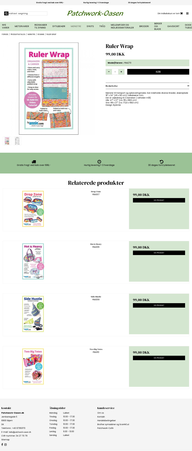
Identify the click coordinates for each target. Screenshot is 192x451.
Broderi (144, 26)
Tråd (102, 26)
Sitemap (5, 439)
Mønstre (76, 26)
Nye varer (5, 26)
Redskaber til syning (40, 26)
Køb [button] (158, 72)
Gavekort (173, 26)
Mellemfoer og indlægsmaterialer (122, 26)
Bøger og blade (158, 26)
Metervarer (22, 26)
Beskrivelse (112, 85)
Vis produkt (159, 200)
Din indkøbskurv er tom (170, 13)
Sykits (90, 26)
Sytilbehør (58, 26)
